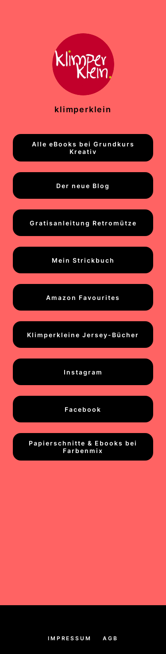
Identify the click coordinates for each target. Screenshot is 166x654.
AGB (110, 638)
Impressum (69, 638)
